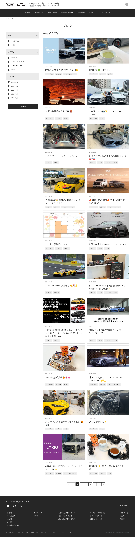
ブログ (91, 12)
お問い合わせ (124, 513)
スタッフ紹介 (11, 516)
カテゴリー (12, 52)
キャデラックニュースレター (49, 532)
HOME (8, 18)
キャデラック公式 (23, 532)
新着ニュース (39, 12)
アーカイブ (12, 76)
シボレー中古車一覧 (96, 516)
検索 (24, 107)
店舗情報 (28, 12)
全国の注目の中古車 (96, 519)
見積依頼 (122, 519)
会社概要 (9, 522)
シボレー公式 (35, 532)
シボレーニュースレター (67, 532)
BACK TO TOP (124, 505)
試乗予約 (122, 516)
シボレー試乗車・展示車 (64, 516)
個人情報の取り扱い (13, 525)
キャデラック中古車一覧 (97, 513)
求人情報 (9, 519)
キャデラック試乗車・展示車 (66, 513)
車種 (9, 35)
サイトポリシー (11, 532)
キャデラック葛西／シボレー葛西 (45, 4)
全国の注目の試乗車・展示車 (66, 519)
